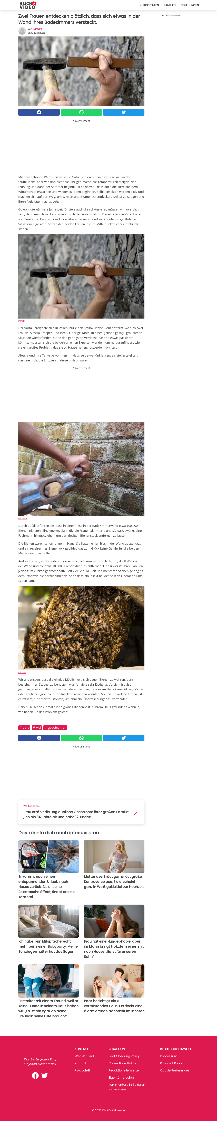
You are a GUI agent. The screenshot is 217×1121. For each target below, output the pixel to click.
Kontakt (80, 1063)
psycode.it (82, 1070)
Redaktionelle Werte (123, 1070)
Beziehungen (190, 5)
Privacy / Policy (171, 1063)
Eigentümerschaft (121, 1077)
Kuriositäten (149, 5)
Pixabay (22, 672)
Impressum (168, 1056)
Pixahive (22, 518)
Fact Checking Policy (124, 1056)
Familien (169, 5)
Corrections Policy (122, 1063)
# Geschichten (55, 727)
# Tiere (24, 727)
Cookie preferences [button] (175, 1070)
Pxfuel (21, 320)
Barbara (37, 29)
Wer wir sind (84, 1056)
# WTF (37, 727)
